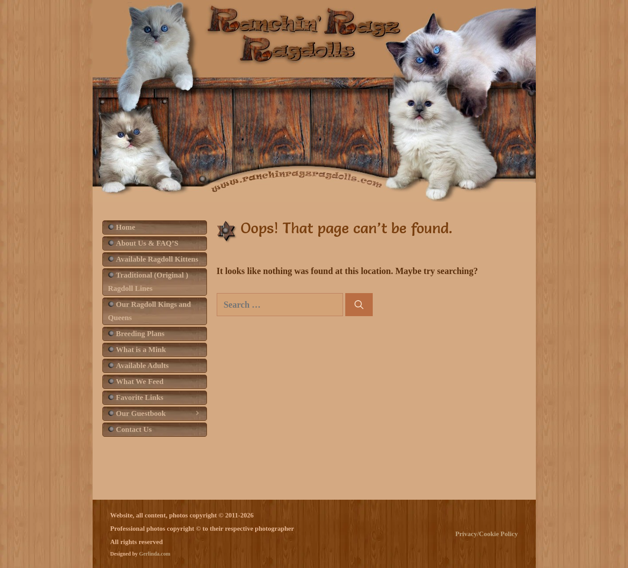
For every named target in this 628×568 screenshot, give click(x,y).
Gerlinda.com (154, 554)
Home (125, 227)
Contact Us (134, 429)
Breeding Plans (140, 333)
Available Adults (142, 365)
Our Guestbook (161, 413)
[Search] (359, 304)
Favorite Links (140, 397)
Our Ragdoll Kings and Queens (149, 311)
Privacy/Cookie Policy (486, 533)
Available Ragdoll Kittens (157, 259)
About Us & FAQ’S (147, 243)
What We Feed (140, 381)
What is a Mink (141, 349)
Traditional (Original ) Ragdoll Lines (148, 282)
